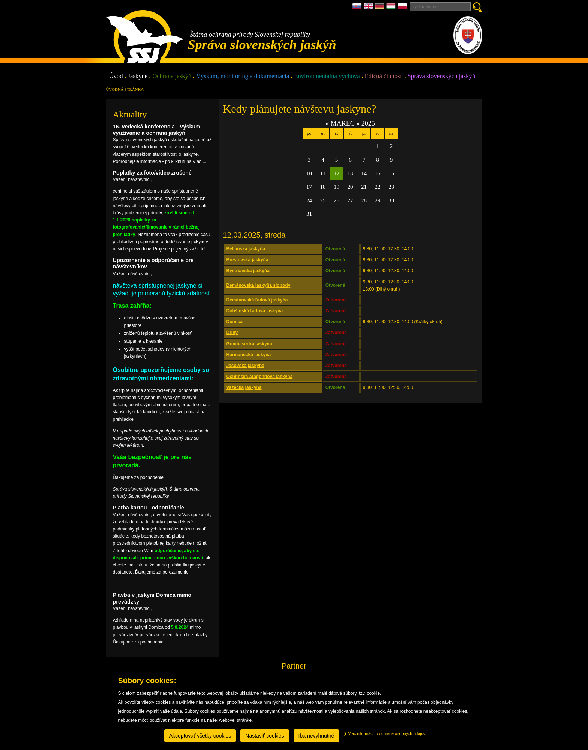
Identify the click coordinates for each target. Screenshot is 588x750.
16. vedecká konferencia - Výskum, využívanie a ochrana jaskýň (157, 129)
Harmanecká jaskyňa (248, 354)
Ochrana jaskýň (171, 76)
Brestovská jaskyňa (247, 259)
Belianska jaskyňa (245, 249)
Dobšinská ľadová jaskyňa (254, 310)
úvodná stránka (125, 89)
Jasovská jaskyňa (245, 365)
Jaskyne (138, 76)
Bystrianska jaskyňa (248, 270)
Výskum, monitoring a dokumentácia (242, 76)
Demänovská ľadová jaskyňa (257, 300)
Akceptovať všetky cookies (200, 736)
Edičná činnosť (384, 76)
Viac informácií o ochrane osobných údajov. (385, 733)
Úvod (116, 76)
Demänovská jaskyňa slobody (258, 285)
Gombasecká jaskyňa (249, 343)
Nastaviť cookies (264, 736)
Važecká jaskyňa (244, 387)
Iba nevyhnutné (316, 736)
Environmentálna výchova (327, 76)
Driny (232, 332)
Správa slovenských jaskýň (441, 76)
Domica (234, 321)
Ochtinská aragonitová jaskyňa (259, 376)
